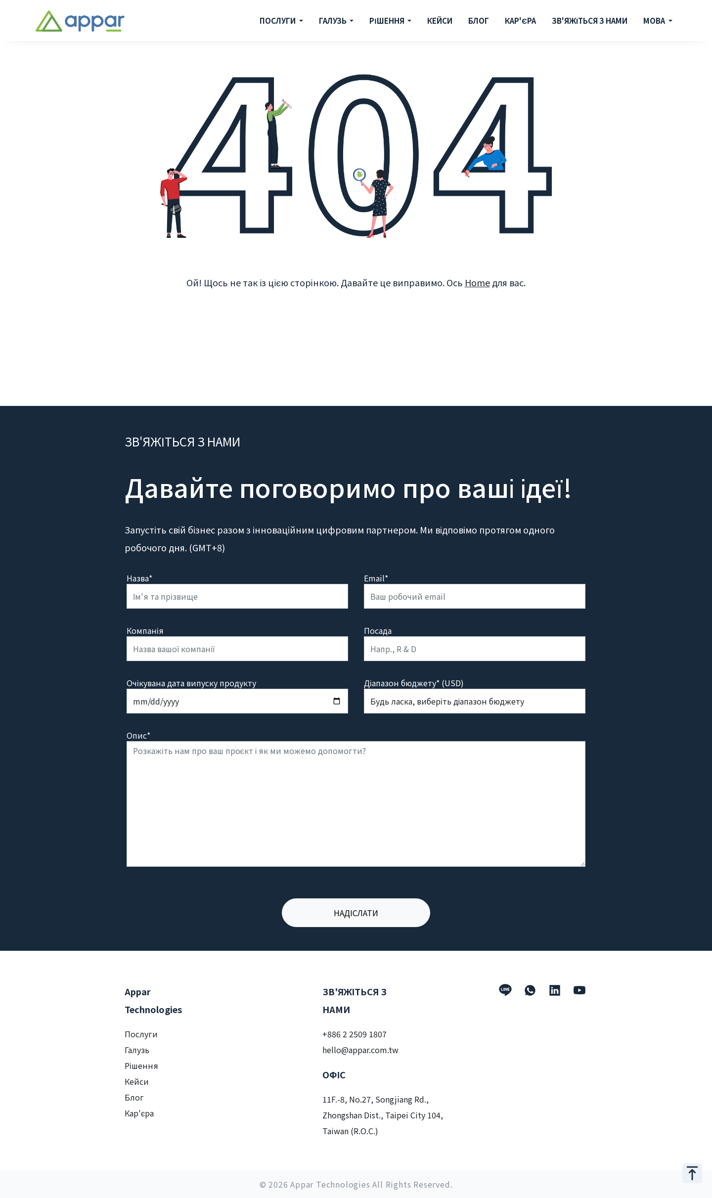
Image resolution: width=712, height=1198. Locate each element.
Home (477, 282)
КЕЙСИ (439, 20)
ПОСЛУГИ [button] (278, 20)
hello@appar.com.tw (360, 1050)
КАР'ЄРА (520, 20)
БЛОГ (478, 20)
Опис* (138, 735)
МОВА (655, 20)
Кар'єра (139, 1113)
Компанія (145, 630)
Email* (376, 578)
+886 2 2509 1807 (354, 1034)
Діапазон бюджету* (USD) (414, 683)
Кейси (137, 1081)
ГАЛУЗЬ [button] (333, 20)
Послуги (141, 1034)
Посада (378, 630)
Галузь (137, 1050)
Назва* (139, 578)
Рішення (141, 1065)
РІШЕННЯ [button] (387, 20)
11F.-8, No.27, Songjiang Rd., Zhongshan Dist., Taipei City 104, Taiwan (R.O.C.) (382, 1115)
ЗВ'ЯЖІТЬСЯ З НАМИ (589, 20)
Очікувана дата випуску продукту (191, 683)
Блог (134, 1097)
